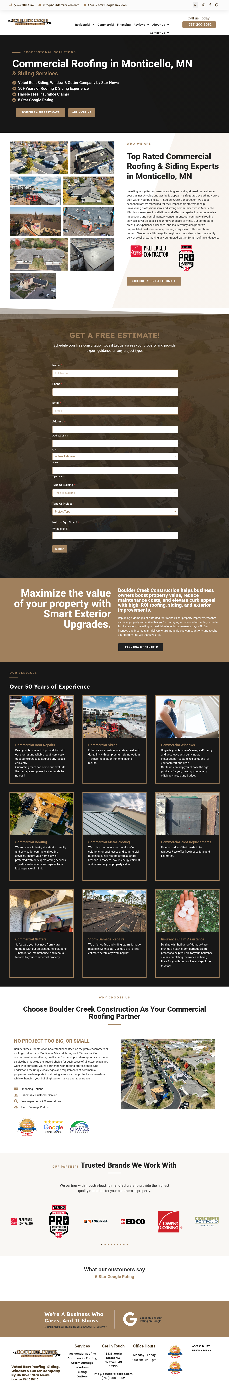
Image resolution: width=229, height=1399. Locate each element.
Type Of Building (63, 485)
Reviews (142, 24)
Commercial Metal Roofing (109, 842)
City (54, 449)
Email (56, 402)
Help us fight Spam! (65, 522)
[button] (195, 5)
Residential (85, 24)
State (55, 462)
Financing (124, 24)
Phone (57, 384)
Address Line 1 (60, 435)
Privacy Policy (201, 1350)
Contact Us (159, 32)
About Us (160, 24)
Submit (59, 549)
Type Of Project (63, 503)
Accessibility (201, 1346)
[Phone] (115, 392)
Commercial (106, 24)
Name (57, 365)
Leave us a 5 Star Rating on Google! (151, 1319)
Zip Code (57, 476)
